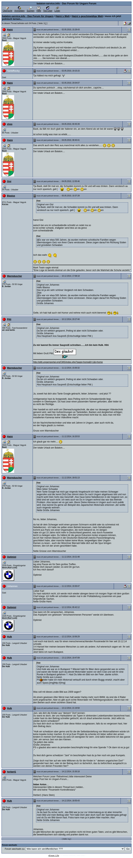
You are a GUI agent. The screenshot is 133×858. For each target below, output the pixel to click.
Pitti (9, 319)
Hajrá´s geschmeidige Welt (87, 16)
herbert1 (11, 771)
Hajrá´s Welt (62, 16)
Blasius (11, 195)
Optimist (11, 557)
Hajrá (10, 29)
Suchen (30, 9)
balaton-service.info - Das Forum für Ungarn (27, 16)
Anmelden (19, 9)
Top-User (47, 9)
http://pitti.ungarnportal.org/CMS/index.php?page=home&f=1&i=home (68, 362)
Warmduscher (14, 276)
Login (57, 9)
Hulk (9, 636)
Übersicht (7, 9)
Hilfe (38, 9)
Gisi (9, 181)
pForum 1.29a (53, 855)
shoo (9, 124)
